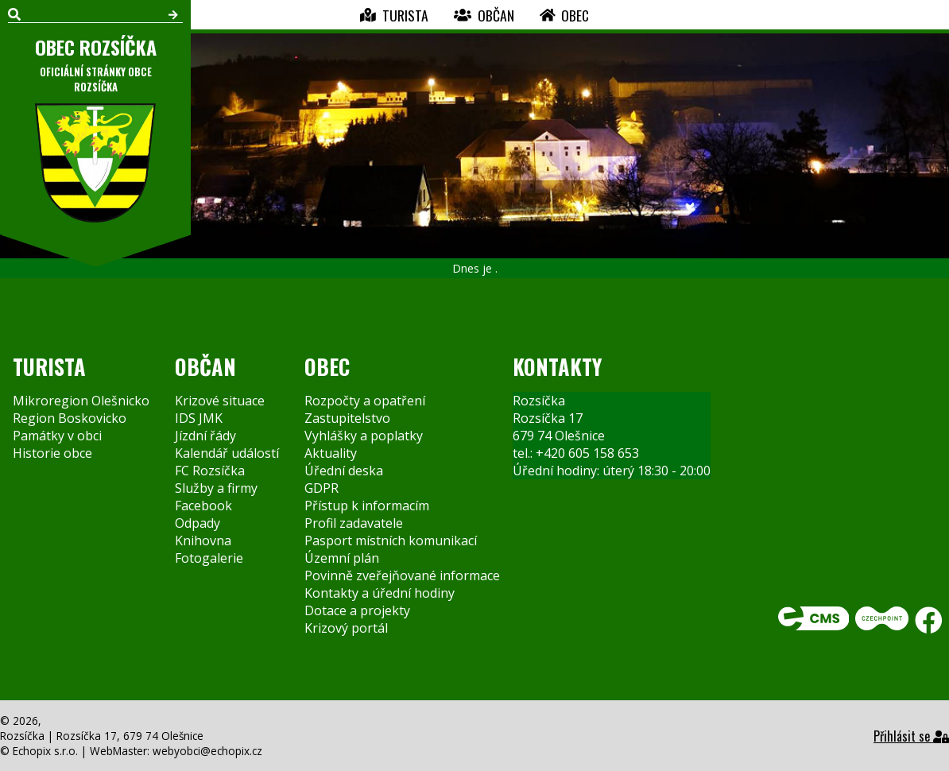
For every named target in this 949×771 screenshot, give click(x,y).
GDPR (321, 488)
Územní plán (341, 558)
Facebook (203, 505)
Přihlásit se (911, 736)
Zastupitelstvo (347, 418)
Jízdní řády (205, 435)
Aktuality (330, 453)
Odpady (197, 523)
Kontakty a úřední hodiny (379, 593)
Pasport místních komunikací (390, 540)
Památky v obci (57, 435)
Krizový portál (346, 628)
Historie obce (52, 453)
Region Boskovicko (69, 418)
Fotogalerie (209, 558)
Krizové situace (220, 400)
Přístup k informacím (366, 505)
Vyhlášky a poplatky (363, 435)
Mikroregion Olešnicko (81, 400)
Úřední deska (343, 470)
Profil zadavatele (353, 523)
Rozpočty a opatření (364, 400)
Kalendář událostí (227, 453)
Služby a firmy (216, 488)
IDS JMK (199, 418)
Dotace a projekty (357, 610)
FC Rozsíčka (210, 470)
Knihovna (203, 540)
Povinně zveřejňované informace (402, 575)
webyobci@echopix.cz (207, 750)
